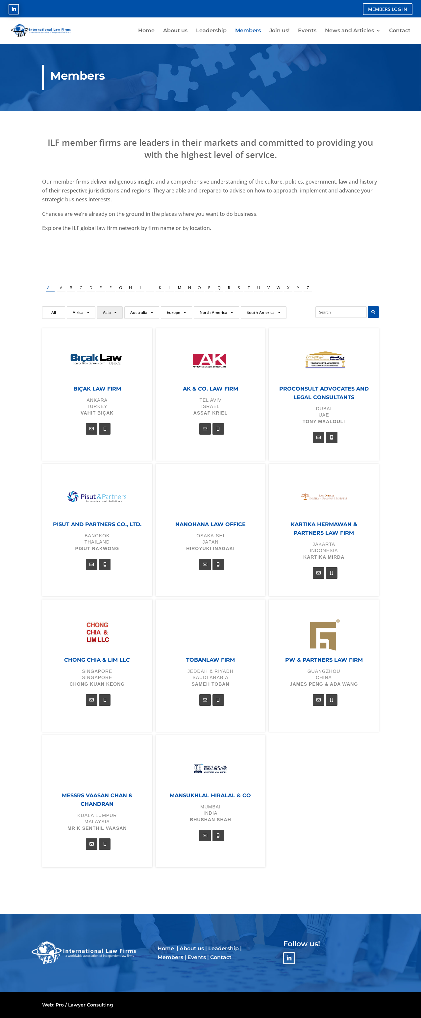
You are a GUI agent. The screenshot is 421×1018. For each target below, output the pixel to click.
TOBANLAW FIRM (210, 660)
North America (213, 312)
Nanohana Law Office (210, 524)
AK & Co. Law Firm (210, 389)
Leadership (223, 948)
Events (196, 957)
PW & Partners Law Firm (324, 660)
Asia (107, 312)
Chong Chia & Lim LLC (97, 660)
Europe (173, 312)
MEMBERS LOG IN (387, 9)
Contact (221, 957)
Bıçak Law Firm (97, 389)
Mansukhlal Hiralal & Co (210, 795)
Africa (78, 312)
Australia (138, 312)
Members (170, 957)
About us (192, 948)
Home (166, 948)
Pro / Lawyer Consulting (84, 1005)
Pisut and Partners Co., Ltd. (97, 524)
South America (261, 312)
